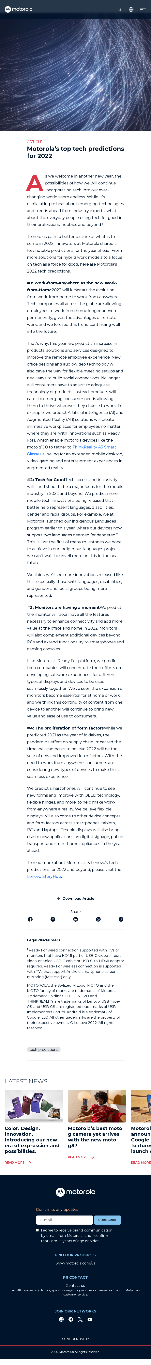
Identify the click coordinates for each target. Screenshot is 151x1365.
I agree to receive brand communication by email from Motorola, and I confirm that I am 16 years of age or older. (77, 1235)
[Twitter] (80, 1319)
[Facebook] (70, 1319)
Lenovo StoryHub (44, 876)
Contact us (75, 1285)
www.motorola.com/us (75, 1263)
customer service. (75, 1294)
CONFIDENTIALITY (75, 1339)
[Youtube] (89, 1319)
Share (75, 912)
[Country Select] (131, 9)
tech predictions (43, 1049)
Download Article (75, 898)
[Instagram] (61, 1319)
